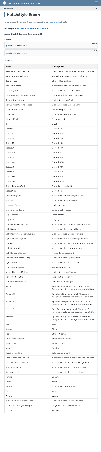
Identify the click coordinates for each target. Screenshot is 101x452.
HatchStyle (8, 8)
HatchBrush (54, 22)
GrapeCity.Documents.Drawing (32, 28)
